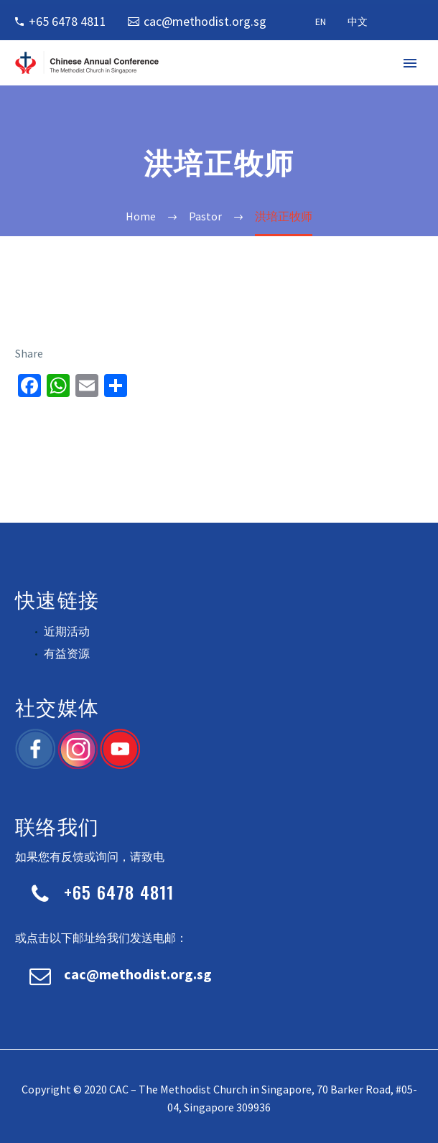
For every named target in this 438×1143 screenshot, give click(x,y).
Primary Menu (410, 63)
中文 (358, 21)
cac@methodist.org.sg (205, 21)
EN (320, 21)
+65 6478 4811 (67, 21)
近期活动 (67, 631)
